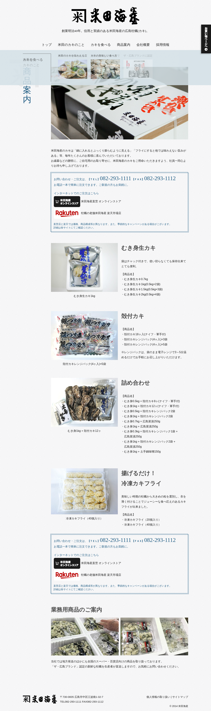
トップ (47, 45)
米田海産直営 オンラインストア (87, 201)
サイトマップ (180, 696)
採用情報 (162, 45)
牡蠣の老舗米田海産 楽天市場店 (87, 213)
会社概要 (143, 45)
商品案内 (123, 45)
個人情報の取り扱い (158, 696)
